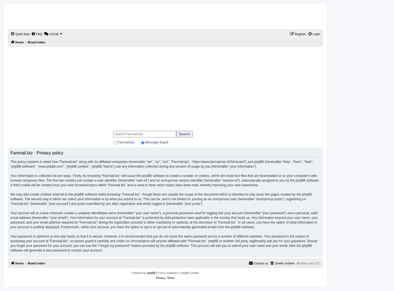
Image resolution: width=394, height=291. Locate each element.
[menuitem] (36, 34)
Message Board (156, 142)
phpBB (151, 273)
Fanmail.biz (126, 142)
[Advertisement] (165, 86)
